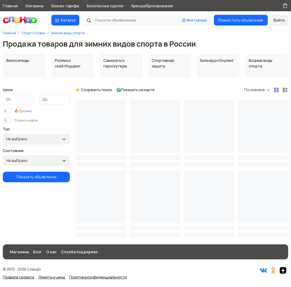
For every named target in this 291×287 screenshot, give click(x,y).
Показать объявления (36, 176)
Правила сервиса (18, 277)
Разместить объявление (240, 20)
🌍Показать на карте (135, 89)
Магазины (35, 5)
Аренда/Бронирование (152, 5)
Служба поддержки (79, 251)
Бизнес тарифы (65, 5)
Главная (10, 5)
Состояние (13, 150)
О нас (51, 251)
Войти (279, 20)
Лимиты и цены (52, 277)
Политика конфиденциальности (98, 277)
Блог (37, 251)
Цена (8, 89)
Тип (6, 129)
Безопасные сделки (105, 5)
